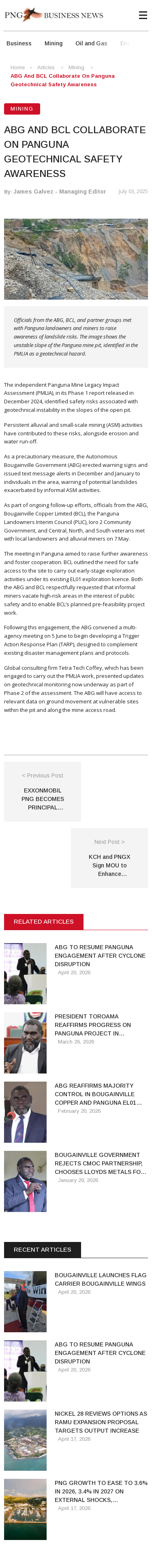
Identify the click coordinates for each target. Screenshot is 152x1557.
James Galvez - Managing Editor (59, 191)
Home (18, 67)
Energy (129, 43)
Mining (53, 43)
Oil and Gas (91, 43)
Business (19, 43)
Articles (46, 67)
